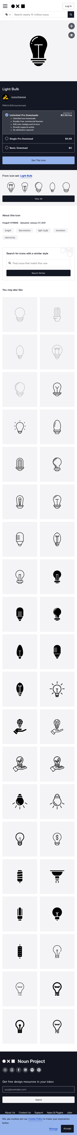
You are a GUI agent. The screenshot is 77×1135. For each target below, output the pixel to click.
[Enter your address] (38, 1089)
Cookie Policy (35, 1118)
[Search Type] (7, 14)
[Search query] (38, 263)
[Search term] (40, 14)
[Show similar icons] (71, 35)
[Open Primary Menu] (5, 6)
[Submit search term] (71, 14)
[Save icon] (71, 26)
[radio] (38, 122)
